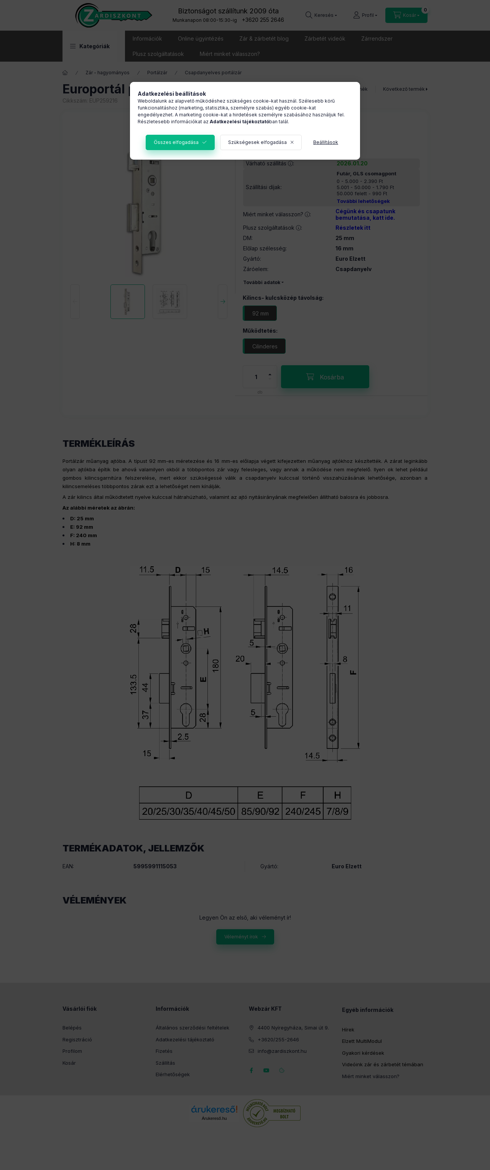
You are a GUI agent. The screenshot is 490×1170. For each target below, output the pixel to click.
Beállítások (325, 142)
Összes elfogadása (176, 142)
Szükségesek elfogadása (257, 142)
